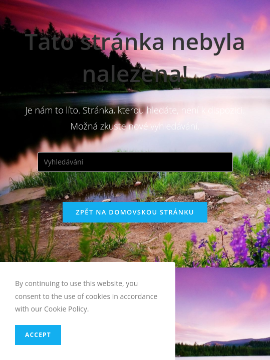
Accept (38, 334)
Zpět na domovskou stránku (135, 212)
